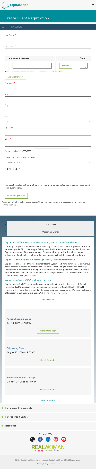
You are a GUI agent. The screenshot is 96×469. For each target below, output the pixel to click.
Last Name (9, 46)
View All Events (48, 400)
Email (7, 139)
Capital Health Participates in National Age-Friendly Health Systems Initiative (40, 260)
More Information (48, 331)
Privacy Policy (42, 464)
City (6, 105)
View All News (48, 299)
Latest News (50, 224)
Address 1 (9, 83)
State (7, 116)
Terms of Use (55, 464)
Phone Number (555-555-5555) (18, 151)
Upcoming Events (50, 232)
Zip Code (9, 127)
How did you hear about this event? (20, 157)
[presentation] (24, 179)
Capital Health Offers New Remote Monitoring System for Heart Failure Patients (41, 242)
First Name (9, 35)
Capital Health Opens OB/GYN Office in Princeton (28, 280)
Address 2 (9, 94)
